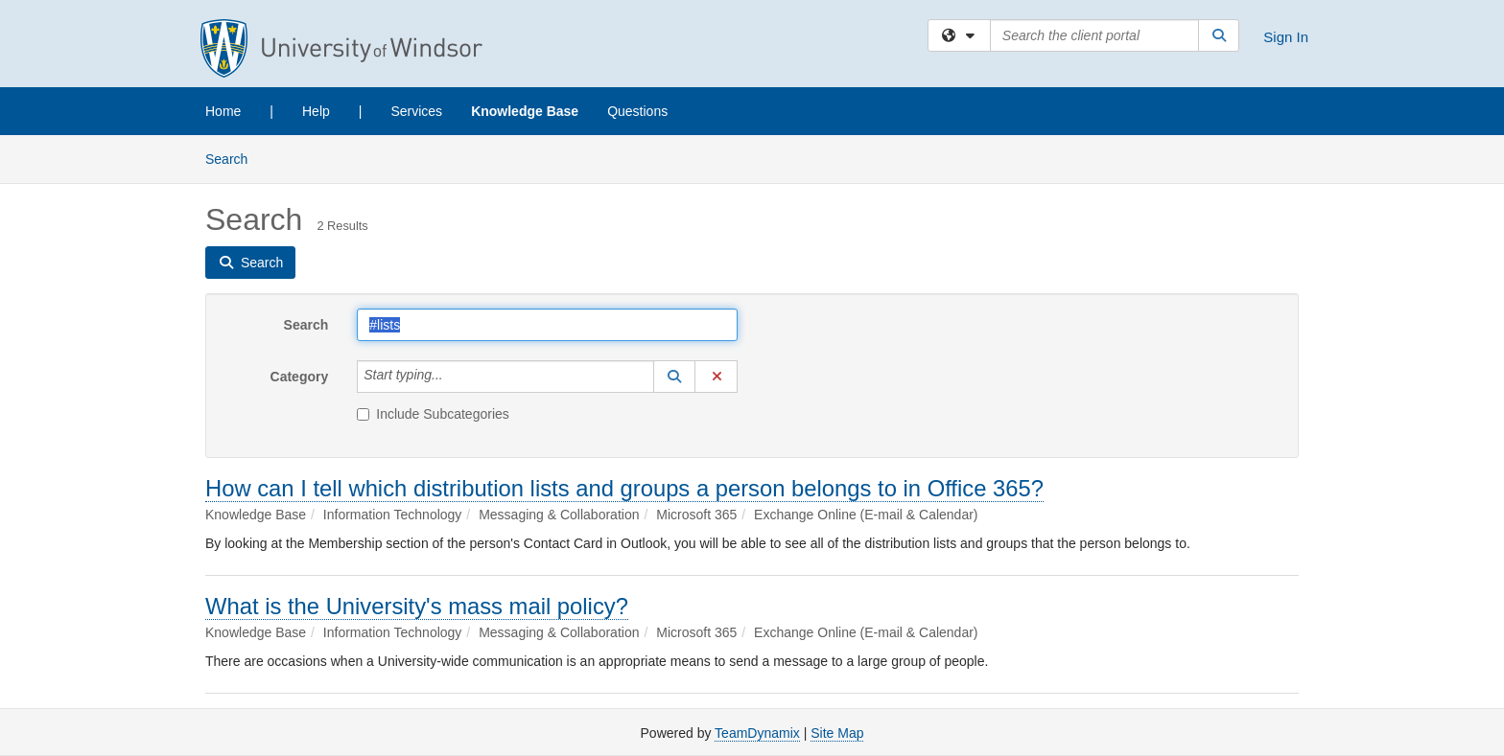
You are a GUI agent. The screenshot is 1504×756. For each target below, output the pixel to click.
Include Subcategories (433, 414)
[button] (674, 376)
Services (416, 111)
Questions (637, 111)
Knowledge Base (524, 111)
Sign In (1285, 37)
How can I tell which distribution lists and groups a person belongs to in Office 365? (624, 488)
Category (299, 376)
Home (223, 111)
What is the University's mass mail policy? (416, 606)
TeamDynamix (757, 733)
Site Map (837, 733)
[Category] (453, 376)
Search (233, 158)
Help (316, 111)
